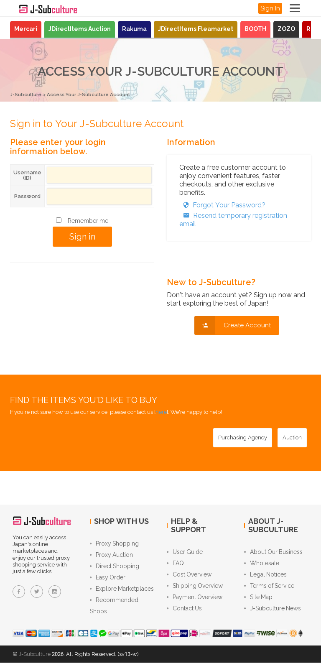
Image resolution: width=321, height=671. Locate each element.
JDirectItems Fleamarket (195, 29)
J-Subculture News (272, 615)
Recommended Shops (114, 613)
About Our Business (273, 552)
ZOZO (286, 29)
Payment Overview (194, 602)
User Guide (185, 552)
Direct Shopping (114, 569)
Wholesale (261, 564)
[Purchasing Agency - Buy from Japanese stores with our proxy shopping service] (242, 437)
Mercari (25, 29)
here (161, 411)
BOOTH (255, 29)
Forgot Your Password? (222, 205)
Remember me (88, 220)
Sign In (270, 8)
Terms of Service (269, 590)
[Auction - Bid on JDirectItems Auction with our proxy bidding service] (292, 437)
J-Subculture (27, 94)
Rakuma (134, 29)
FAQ (175, 564)
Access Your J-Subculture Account (98, 94)
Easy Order (107, 581)
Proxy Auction (111, 556)
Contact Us (184, 615)
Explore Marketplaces (122, 594)
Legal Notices (265, 577)
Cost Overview (189, 577)
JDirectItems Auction (79, 29)
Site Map (258, 602)
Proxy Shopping (114, 544)
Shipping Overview (195, 590)
